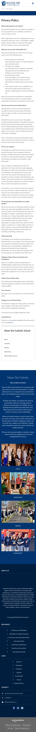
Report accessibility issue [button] (22, 728)
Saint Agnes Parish (19, 641)
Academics (19, 669)
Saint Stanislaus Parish (19, 652)
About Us (19, 662)
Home (2, 9)
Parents (6, 347)
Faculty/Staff (19, 676)
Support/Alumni (19, 683)
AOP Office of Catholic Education (18, 634)
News (6, 339)
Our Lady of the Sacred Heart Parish (19, 637)
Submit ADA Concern (10, 356)
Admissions (19, 665)
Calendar (7, 343)
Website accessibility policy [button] (13, 725)
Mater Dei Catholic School (17, 330)
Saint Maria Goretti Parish (19, 644)
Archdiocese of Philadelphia (19, 630)
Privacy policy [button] (26, 725)
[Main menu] (32, 3)
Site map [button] (10, 728)
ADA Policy (7, 352)
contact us (10, 322)
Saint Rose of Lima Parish (19, 648)
